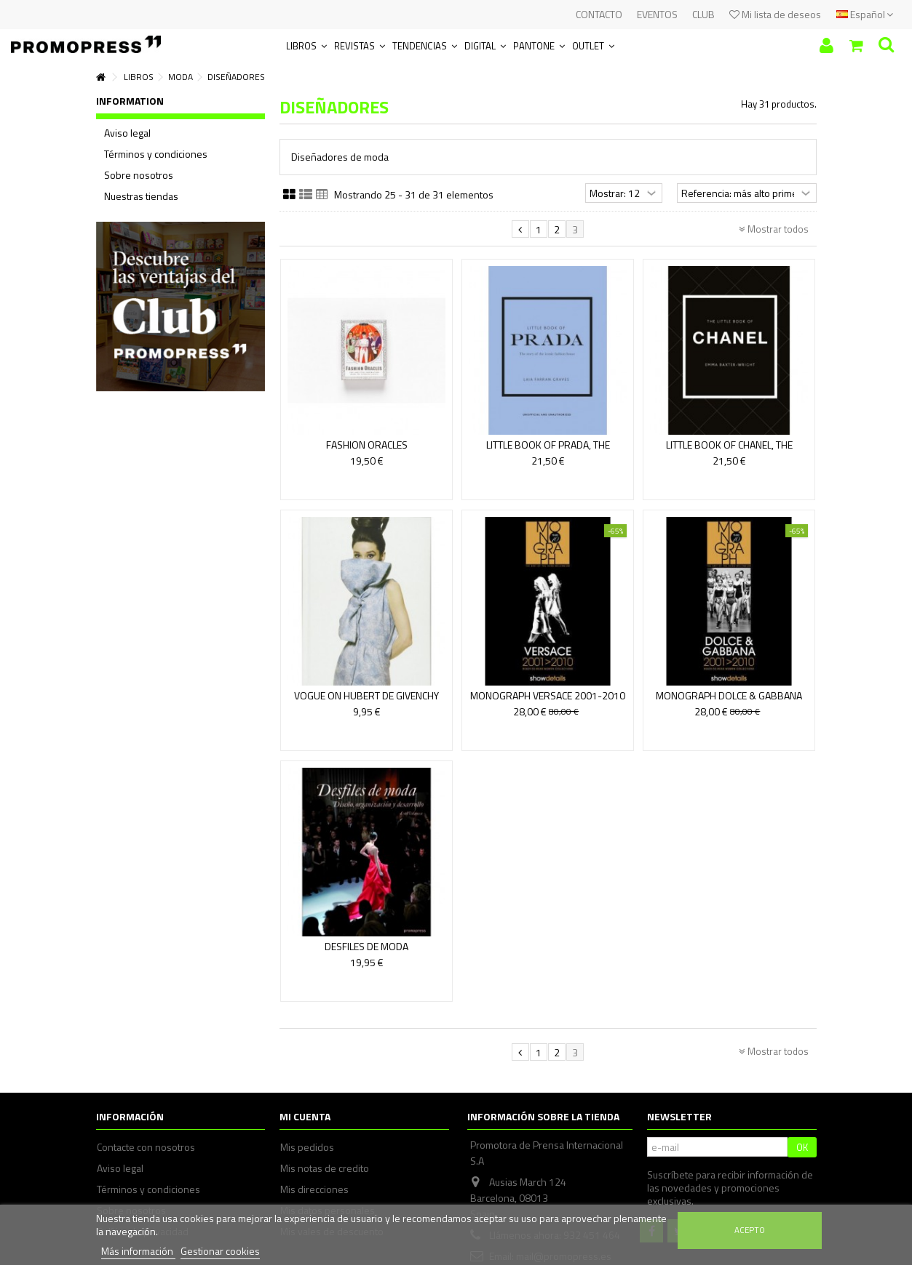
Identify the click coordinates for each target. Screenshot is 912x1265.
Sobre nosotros (138, 175)
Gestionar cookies (220, 1250)
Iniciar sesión (826, 45)
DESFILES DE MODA (366, 946)
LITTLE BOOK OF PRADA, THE (548, 444)
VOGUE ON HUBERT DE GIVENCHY (366, 695)
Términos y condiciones (155, 154)
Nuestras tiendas (141, 196)
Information (130, 100)
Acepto (749, 1230)
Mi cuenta (304, 1116)
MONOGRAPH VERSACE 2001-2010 (547, 695)
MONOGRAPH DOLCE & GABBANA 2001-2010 (729, 702)
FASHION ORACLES (367, 444)
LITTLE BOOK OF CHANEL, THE (729, 444)
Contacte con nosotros (146, 1147)
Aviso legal (127, 133)
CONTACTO (599, 14)
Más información (138, 1250)
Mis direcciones (314, 1189)
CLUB (703, 14)
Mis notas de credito (324, 1168)
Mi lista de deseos (775, 14)
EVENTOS (657, 14)
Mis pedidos (307, 1147)
